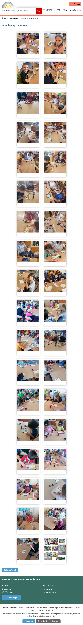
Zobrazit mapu (11, 598)
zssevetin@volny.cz (73, 10)
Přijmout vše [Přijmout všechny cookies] (29, 621)
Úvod (4, 18)
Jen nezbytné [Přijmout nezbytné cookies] (42, 621)
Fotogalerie (13, 18)
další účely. (49, 610)
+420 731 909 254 (53, 10)
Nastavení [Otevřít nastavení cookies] (55, 621)
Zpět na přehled (10, 570)
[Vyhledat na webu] (23, 11)
